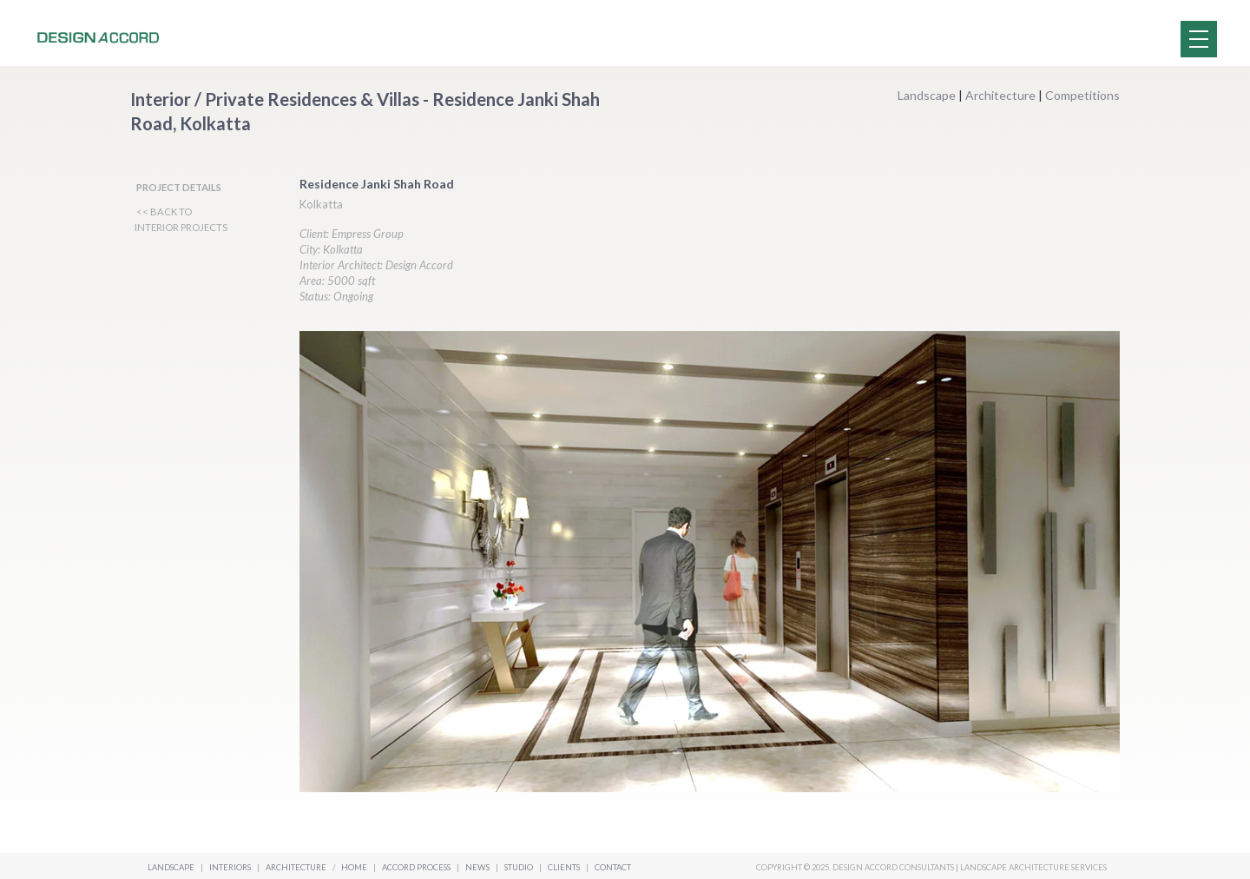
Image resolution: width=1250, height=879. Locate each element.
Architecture (1000, 95)
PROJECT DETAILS (178, 187)
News (478, 867)
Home (354, 867)
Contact (613, 867)
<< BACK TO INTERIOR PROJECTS (181, 219)
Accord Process (417, 867)
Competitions (1082, 95)
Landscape (927, 95)
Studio (519, 867)
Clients (565, 867)
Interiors (230, 867)
